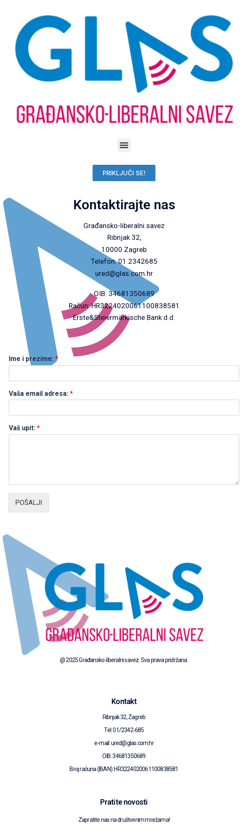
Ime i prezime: (33, 359)
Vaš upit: (24, 428)
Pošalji (28, 503)
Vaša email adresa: (41, 394)
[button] (124, 145)
